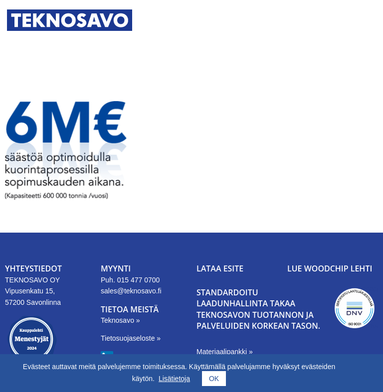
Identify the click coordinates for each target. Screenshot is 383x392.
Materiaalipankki (222, 352)
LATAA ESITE (219, 268)
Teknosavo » (120, 320)
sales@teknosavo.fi (131, 291)
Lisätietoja (174, 379)
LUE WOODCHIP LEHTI (329, 268)
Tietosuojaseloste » (131, 338)
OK (214, 379)
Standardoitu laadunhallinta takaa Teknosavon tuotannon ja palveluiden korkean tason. (258, 309)
